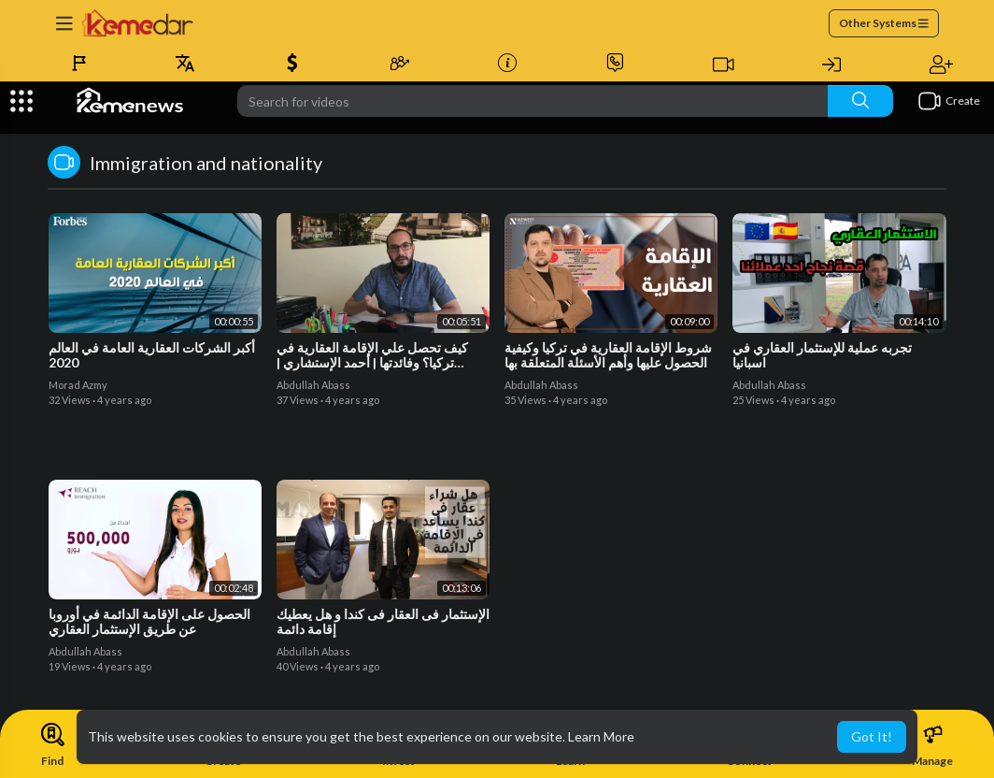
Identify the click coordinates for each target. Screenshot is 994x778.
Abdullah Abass (313, 385)
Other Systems (884, 23)
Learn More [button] (601, 736)
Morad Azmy (78, 385)
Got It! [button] (871, 736)
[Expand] (21, 101)
